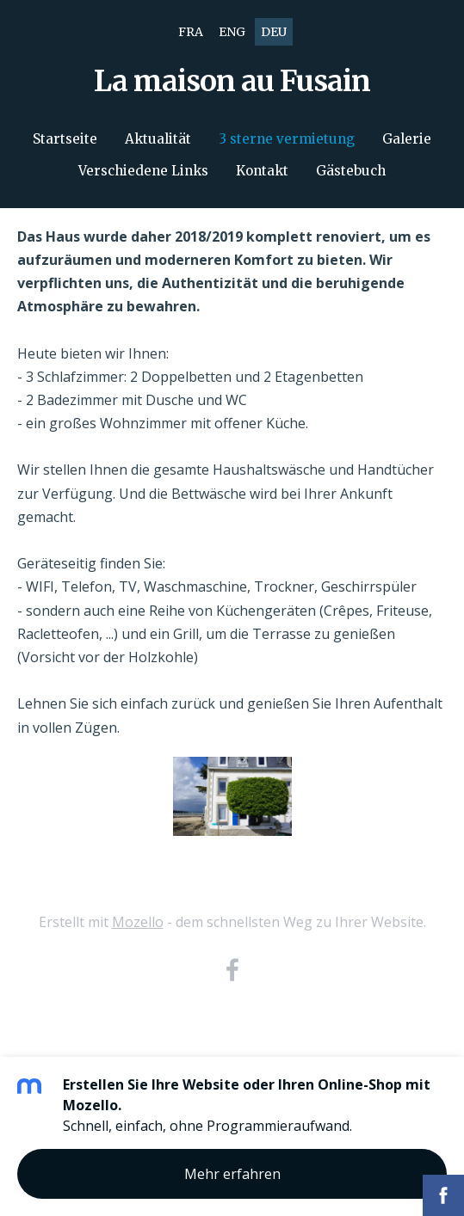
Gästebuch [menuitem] (351, 171)
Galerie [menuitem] (406, 139)
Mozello (138, 921)
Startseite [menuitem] (65, 139)
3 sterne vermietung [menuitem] (287, 139)
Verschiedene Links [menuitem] (143, 171)
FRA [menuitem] (190, 32)
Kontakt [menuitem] (262, 171)
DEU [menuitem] (274, 32)
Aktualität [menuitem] (158, 139)
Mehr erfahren (232, 1173)
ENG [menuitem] (232, 32)
